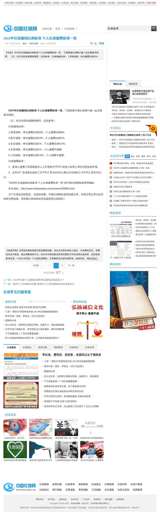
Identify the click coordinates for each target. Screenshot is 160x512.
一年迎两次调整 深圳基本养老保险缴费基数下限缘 (133, 118)
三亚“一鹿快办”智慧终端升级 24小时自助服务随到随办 (31, 311)
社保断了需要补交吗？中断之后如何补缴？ (131, 201)
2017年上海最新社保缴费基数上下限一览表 (131, 168)
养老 (12, 132)
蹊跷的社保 (10, 320)
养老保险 (93, 3)
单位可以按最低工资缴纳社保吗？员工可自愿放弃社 (133, 107)
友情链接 (120, 499)
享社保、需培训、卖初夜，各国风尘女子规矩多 (71, 354)
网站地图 (108, 499)
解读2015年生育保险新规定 (92, 429)
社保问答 (141, 3)
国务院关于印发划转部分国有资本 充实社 (136, 143)
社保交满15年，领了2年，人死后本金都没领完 (15, 429)
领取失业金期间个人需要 (146, 231)
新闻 (114, 140)
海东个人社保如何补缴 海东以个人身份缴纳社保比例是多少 (43, 284)
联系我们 (97, 499)
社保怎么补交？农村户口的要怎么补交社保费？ (133, 177)
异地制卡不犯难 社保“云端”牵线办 (60, 401)
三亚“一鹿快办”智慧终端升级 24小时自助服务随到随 (69, 361)
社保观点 (56, 3)
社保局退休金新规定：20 (146, 224)
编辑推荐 (133, 84)
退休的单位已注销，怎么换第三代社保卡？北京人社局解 (71, 406)
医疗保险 (74, 3)
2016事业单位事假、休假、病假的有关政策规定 (133, 163)
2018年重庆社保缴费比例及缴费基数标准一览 (40, 429)
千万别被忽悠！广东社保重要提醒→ (22, 333)
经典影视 (137, 489)
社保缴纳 (13, 126)
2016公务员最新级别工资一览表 (126, 191)
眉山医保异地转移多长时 (146, 256)
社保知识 (65, 3)
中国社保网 (9, 3)
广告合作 (86, 499)
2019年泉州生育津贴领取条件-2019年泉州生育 (15, 451)
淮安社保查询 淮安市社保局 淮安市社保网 (25, 307)
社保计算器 (136, 484)
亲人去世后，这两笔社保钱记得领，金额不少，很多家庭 (71, 376)
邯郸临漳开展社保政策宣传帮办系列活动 (63, 391)
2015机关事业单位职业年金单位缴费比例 (130, 205)
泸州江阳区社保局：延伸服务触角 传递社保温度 (67, 396)
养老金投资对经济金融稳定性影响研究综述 (137, 147)
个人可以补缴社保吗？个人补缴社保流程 (130, 196)
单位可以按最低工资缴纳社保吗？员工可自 (130, 135)
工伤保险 (102, 3)
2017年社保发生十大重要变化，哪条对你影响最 (92, 451)
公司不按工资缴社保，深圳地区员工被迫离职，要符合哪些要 (34, 329)
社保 (19, 110)
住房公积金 (121, 3)
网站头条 (117, 84)
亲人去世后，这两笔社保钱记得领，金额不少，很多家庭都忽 (34, 325)
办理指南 (131, 3)
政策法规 (28, 3)
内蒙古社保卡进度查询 (122, 187)
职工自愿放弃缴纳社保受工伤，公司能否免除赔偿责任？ (32, 338)
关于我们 (51, 499)
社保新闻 (19, 3)
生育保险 (84, 3)
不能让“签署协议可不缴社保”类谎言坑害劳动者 (131, 114)
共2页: (36, 265)
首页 (57, 28)
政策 (114, 143)
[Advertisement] (80, 14)
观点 (114, 147)
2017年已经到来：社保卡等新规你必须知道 (131, 182)
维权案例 (47, 3)
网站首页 (40, 499)
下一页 (71, 265)
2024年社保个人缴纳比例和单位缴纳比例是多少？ (38, 280)
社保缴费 (47, 110)
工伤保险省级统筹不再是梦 (66, 451)
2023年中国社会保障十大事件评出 (126, 121)
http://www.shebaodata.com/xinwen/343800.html (48, 188)
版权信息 (63, 499)
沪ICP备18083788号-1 (99, 503)
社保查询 (37, 3)
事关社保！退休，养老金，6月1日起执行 (25, 316)
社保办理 (89, 347)
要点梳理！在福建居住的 (146, 234)
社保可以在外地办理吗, (145, 241)
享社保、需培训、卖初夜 (146, 220)
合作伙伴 (74, 499)
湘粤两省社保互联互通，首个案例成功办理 (65, 386)
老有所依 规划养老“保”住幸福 (40, 451)
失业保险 (111, 3)
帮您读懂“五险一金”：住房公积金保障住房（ (66, 429)
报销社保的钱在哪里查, (145, 245)
